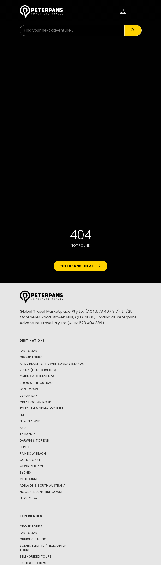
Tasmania (28, 434)
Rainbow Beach (33, 453)
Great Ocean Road (36, 402)
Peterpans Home (80, 266)
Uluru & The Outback (37, 383)
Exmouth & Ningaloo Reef (41, 408)
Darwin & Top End (34, 440)
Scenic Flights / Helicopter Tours (43, 548)
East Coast (29, 351)
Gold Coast (30, 460)
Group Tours (31, 357)
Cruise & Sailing (33, 539)
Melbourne (29, 479)
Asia (23, 428)
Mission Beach (32, 466)
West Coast (30, 389)
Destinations (32, 340)
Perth (24, 447)
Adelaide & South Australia (43, 485)
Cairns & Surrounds (37, 376)
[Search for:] (72, 30)
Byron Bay (28, 396)
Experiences (31, 516)
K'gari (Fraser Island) (38, 370)
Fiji (22, 415)
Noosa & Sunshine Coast (41, 492)
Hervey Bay (29, 498)
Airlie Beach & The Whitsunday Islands (52, 364)
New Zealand (30, 421)
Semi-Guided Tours (36, 556)
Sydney (25, 472)
